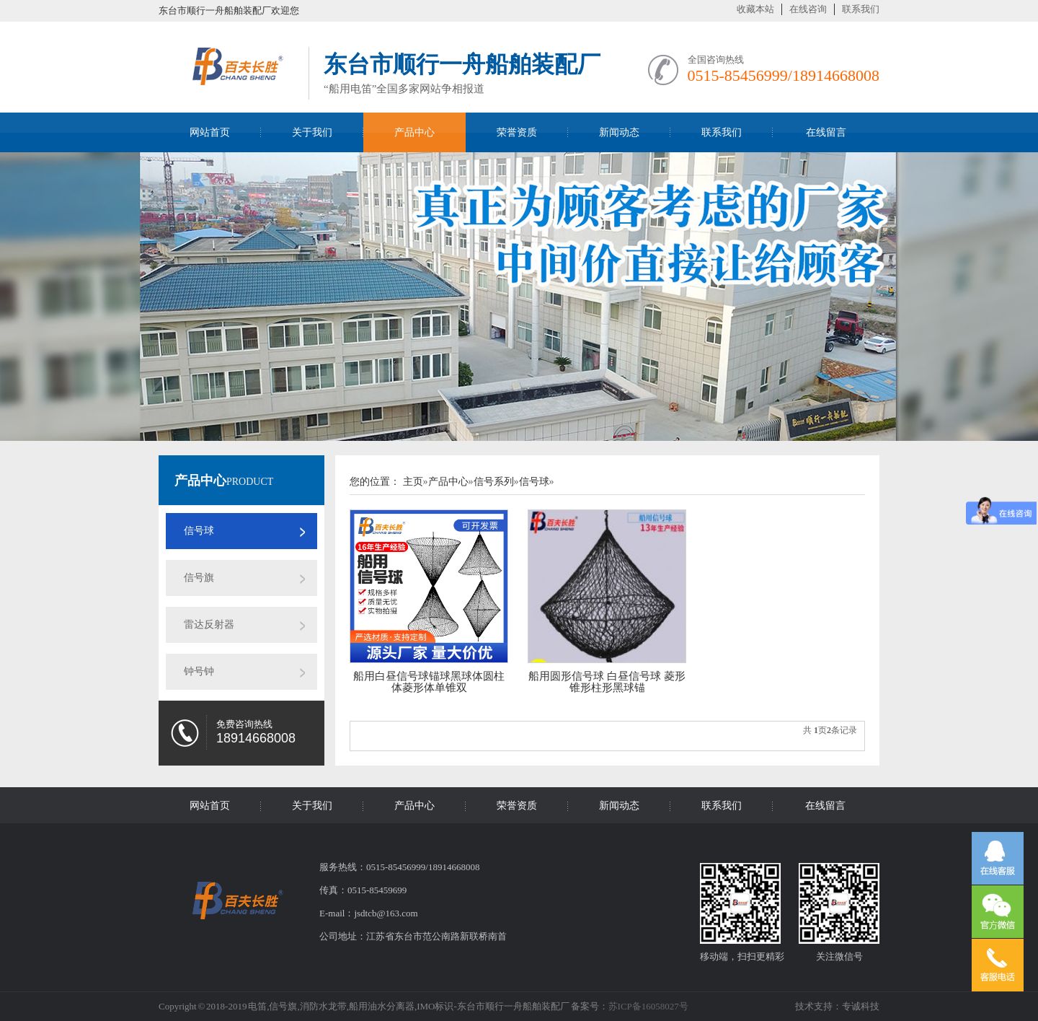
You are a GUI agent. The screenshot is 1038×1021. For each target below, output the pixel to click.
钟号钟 (199, 671)
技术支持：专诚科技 (837, 1006)
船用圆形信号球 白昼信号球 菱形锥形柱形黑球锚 (607, 681)
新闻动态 (619, 132)
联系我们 (860, 9)
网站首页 (210, 132)
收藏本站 (755, 9)
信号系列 (494, 481)
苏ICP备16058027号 (648, 1006)
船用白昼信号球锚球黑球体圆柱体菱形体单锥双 (429, 681)
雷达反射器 (209, 624)
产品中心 (414, 132)
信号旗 (199, 577)
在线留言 (826, 132)
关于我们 (312, 132)
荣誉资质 (517, 132)
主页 (413, 481)
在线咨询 (808, 9)
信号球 (199, 530)
